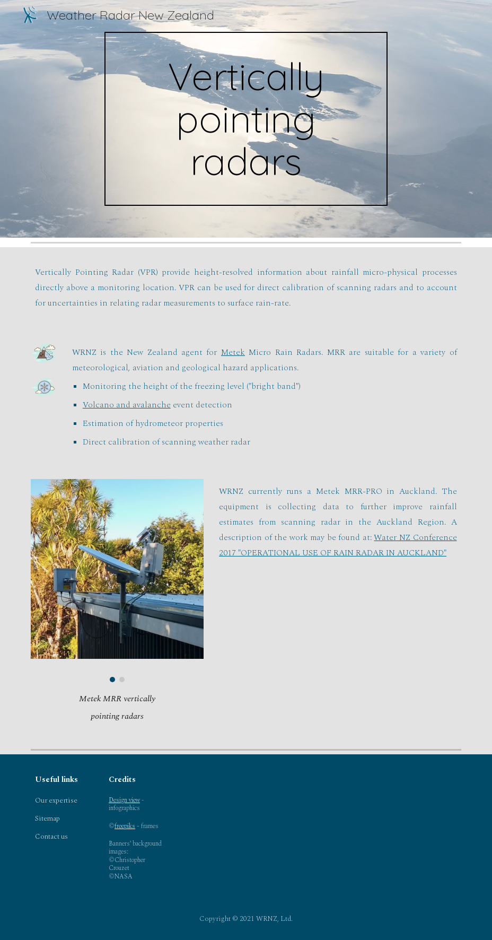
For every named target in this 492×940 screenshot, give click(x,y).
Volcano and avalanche (127, 404)
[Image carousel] (117, 580)
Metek (233, 352)
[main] (246, 119)
